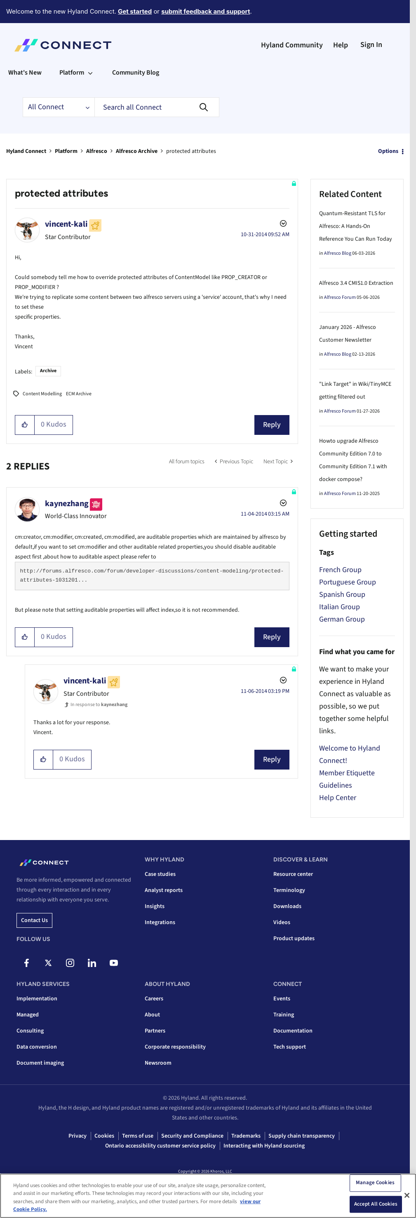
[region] (208, 1195)
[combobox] (156, 107)
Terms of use (137, 1136)
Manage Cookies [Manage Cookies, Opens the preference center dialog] (375, 1182)
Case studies (160, 874)
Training (283, 1015)
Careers (154, 999)
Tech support (289, 1047)
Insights (155, 906)
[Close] (407, 1195)
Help (340, 45)
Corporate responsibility (175, 1047)
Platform (66, 151)
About (152, 1015)
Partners (155, 1031)
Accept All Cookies (375, 1204)
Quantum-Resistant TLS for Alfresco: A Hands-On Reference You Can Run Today (355, 226)
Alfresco (96, 151)
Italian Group (339, 607)
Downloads (287, 906)
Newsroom (158, 1063)
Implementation (36, 999)
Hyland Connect (26, 151)
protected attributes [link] (191, 151)
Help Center (337, 798)
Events (281, 999)
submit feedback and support (205, 11)
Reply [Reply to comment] (272, 637)
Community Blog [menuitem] (135, 72)
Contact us (34, 920)
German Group (342, 619)
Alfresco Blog (337, 253)
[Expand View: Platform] (90, 72)
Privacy (77, 1136)
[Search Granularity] (58, 107)
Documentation (293, 1031)
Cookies (104, 1136)
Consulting (30, 1031)
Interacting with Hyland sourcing (264, 1146)
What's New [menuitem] (25, 72)
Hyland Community (292, 45)
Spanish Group (342, 594)
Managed (27, 1015)
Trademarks (246, 1136)
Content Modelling (42, 393)
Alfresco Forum (340, 297)
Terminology (289, 890)
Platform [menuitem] (71, 72)
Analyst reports (164, 890)
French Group (340, 570)
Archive (48, 370)
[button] (25, 424)
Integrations (160, 922)
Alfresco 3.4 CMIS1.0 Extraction (356, 283)
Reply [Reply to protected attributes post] (272, 425)
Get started (135, 11)
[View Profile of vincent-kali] (66, 224)
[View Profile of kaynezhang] (67, 503)
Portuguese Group (347, 582)
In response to (99, 704)
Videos (281, 922)
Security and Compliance (192, 1136)
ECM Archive (79, 393)
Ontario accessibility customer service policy (160, 1146)
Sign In (371, 45)
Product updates (294, 938)
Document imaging (40, 1063)
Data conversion (36, 1047)
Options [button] (388, 151)
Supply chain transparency (301, 1136)
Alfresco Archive (136, 151)
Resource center (293, 874)
